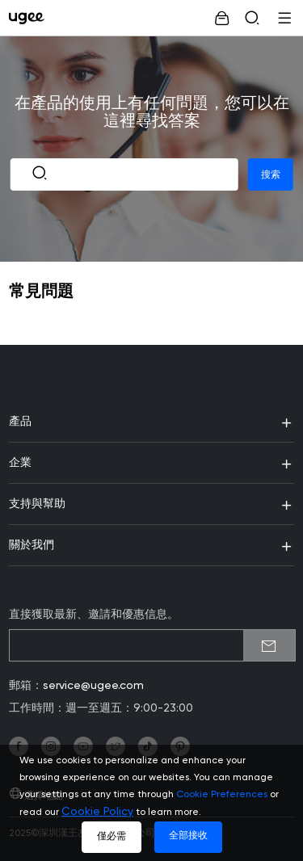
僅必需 (111, 837)
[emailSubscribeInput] (152, 645)
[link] (30, 17)
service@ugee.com (93, 685)
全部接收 (188, 836)
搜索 (270, 174)
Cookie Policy (97, 811)
